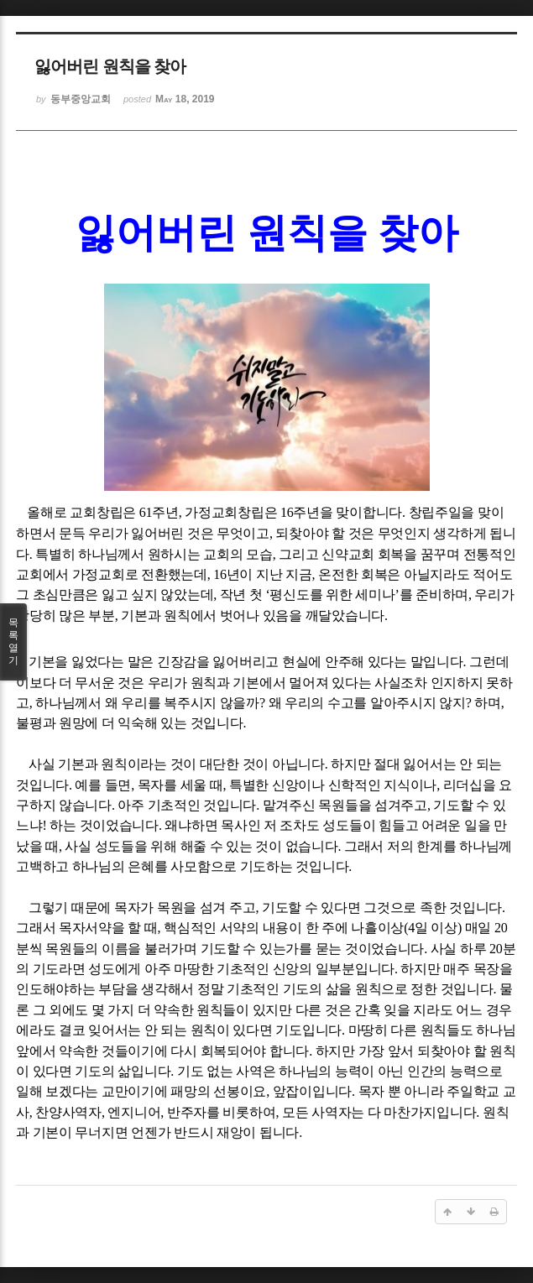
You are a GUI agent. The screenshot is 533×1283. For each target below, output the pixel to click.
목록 (13, 642)
